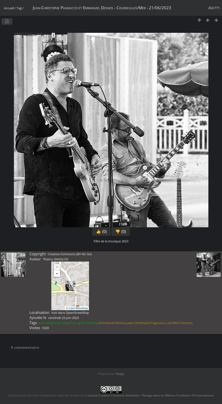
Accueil (9, 8)
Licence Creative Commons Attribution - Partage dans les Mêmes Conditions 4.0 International (150, 395)
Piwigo (120, 374)
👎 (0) (120, 231)
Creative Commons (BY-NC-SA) (70, 254)
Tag (19, 8)
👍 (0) (101, 231)
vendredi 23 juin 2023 (63, 318)
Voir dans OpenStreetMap (70, 312)
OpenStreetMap (78, 308)
